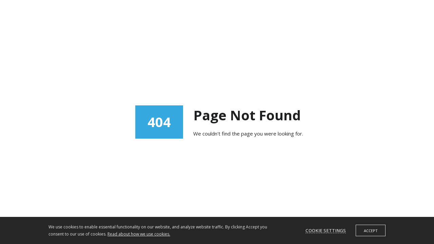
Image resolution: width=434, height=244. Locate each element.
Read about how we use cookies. (138, 234)
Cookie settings (325, 230)
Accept (370, 230)
